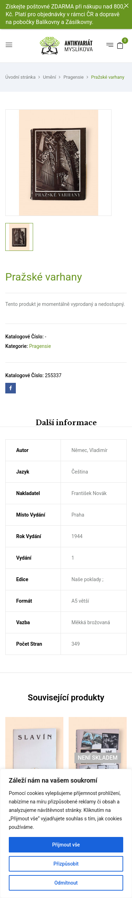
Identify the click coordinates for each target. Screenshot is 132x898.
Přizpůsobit (66, 864)
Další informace (66, 423)
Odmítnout (65, 883)
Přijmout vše (66, 845)
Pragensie (73, 77)
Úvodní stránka (20, 77)
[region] (66, 833)
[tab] (66, 422)
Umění (49, 77)
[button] (120, 45)
